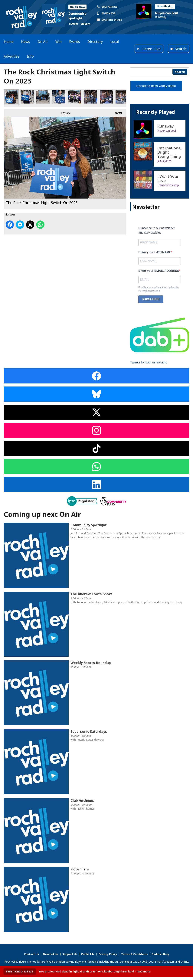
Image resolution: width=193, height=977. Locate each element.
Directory (95, 41)
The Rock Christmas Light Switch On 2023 (11, 97)
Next (116, 112)
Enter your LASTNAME (154, 252)
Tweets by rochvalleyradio (148, 362)
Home (9, 41)
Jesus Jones (164, 161)
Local (114, 41)
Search (180, 72)
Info (30, 56)
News (25, 41)
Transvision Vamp (168, 185)
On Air (43, 41)
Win (58, 41)
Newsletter (50, 954)
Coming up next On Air (42, 514)
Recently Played (155, 112)
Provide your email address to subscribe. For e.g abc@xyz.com (158, 289)
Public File (88, 954)
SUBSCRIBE (150, 299)
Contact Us (31, 954)
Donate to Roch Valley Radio (156, 86)
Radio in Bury (160, 954)
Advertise (11, 56)
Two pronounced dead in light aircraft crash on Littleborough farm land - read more (94, 971)
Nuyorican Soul (166, 13)
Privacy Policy (108, 954)
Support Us (69, 954)
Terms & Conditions (134, 954)
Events (74, 41)
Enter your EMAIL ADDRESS (158, 270)
